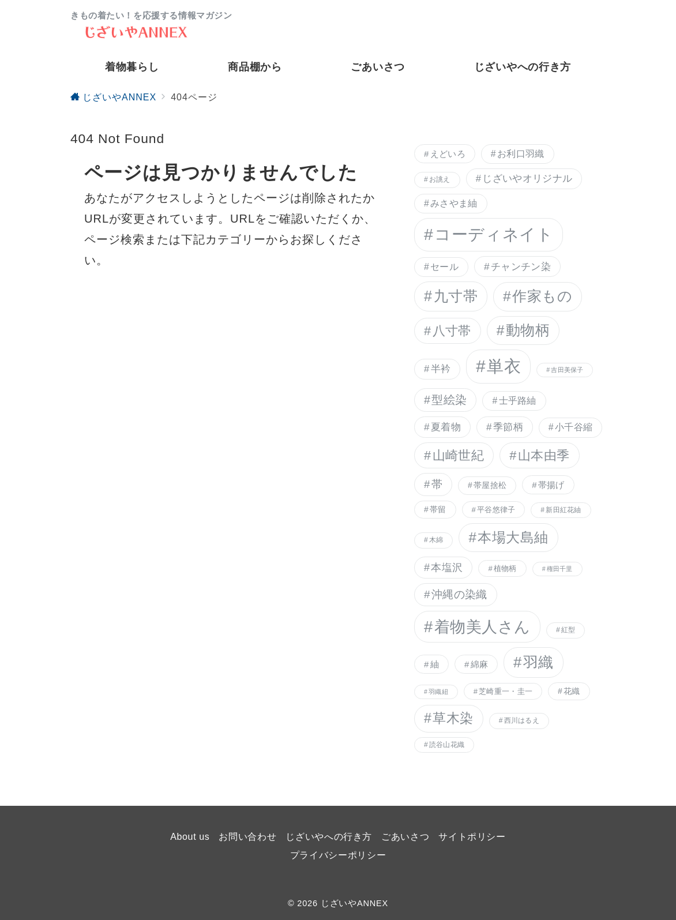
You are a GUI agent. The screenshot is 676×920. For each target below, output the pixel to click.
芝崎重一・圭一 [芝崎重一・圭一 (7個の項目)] (505, 691)
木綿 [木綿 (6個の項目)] (436, 540)
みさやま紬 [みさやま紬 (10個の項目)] (454, 203)
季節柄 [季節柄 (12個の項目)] (508, 427)
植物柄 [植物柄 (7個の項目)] (505, 568)
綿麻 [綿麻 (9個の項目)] (480, 664)
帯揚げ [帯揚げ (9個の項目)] (551, 485)
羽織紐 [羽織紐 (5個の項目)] (438, 691)
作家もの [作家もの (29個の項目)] (542, 296)
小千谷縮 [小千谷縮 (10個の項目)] (573, 427)
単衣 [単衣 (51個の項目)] (504, 365)
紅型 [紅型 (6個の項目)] (568, 630)
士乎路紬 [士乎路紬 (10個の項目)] (517, 400)
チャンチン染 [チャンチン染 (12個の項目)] (521, 266)
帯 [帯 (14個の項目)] (436, 484)
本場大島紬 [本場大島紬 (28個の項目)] (513, 537)
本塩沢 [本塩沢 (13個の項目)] (447, 567)
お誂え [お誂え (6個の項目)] (439, 179)
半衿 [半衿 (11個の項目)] (441, 368)
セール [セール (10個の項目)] (444, 267)
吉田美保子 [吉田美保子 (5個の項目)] (567, 369)
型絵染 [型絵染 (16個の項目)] (449, 399)
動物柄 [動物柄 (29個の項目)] (528, 330)
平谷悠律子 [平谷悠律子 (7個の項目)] (496, 509)
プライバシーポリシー (338, 855)
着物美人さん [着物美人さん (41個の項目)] (482, 627)
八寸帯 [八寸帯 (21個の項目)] (452, 331)
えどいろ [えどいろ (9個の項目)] (447, 154)
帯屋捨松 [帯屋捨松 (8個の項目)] (490, 485)
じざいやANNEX (354, 903)
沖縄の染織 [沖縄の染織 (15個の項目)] (459, 594)
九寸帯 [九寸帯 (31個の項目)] (456, 296)
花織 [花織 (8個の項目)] (572, 691)
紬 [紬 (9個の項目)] (434, 664)
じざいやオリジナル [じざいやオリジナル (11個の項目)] (527, 178)
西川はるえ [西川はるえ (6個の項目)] (521, 720)
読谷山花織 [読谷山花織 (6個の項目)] (446, 745)
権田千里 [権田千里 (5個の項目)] (560, 568)
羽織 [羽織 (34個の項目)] (538, 662)
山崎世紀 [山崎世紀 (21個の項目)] (459, 455)
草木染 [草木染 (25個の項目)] (453, 718)
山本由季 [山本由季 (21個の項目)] (544, 455)
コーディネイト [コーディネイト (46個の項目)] (493, 234)
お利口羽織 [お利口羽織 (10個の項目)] (520, 154)
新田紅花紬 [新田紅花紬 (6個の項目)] (563, 510)
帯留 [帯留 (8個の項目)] (438, 509)
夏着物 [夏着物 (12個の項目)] (446, 427)
